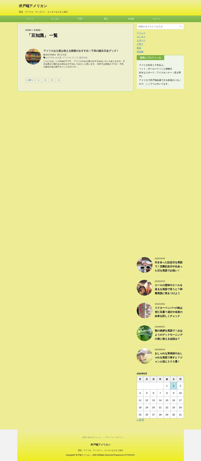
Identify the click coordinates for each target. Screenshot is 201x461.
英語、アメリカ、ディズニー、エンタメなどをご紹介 (100, 450)
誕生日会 (83, 57)
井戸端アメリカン (33, 6)
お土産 (58, 57)
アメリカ (67, 57)
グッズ (75, 57)
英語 (106, 19)
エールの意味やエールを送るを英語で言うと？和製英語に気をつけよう (168, 289)
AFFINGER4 (129, 455)
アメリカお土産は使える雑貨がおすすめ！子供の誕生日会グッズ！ (81, 50)
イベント (30, 19)
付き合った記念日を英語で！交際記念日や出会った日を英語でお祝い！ (168, 266)
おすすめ (50, 57)
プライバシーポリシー (114, 437)
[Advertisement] (160, 171)
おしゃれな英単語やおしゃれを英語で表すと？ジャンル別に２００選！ (168, 357)
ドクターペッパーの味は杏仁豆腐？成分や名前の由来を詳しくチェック (168, 312)
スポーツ (156, 19)
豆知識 (131, 19)
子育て (80, 19)
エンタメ (55, 19)
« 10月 (140, 419)
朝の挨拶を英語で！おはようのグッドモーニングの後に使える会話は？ (168, 334)
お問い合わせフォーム (91, 437)
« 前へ (30, 80)
